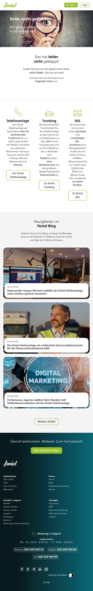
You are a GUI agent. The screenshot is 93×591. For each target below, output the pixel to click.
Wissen (52, 490)
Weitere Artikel (46, 421)
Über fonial (8, 479)
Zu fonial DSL (77, 195)
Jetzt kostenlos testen (46, 450)
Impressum (54, 503)
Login (84, 5)
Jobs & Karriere (10, 486)
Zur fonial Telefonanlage (18, 175)
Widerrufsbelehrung (57, 514)
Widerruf (7, 520)
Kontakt (6, 503)
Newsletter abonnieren (59, 486)
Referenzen (8, 490)
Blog (51, 483)
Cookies (52, 517)
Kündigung (8, 517)
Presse (51, 479)
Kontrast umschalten (61, 575)
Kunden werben (10, 507)
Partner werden (10, 510)
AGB (51, 507)
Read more (46, 273)
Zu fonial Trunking (49, 185)
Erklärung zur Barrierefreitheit (16, 524)
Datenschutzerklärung (58, 510)
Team (5, 483)
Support (7, 514)
